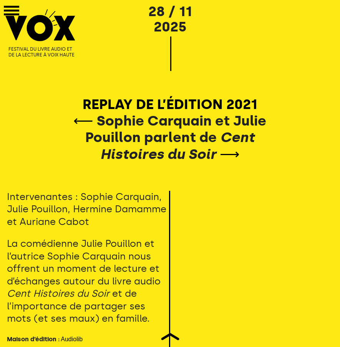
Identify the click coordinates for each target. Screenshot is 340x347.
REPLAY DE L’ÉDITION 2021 (170, 104)
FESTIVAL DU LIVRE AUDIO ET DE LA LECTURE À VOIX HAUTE (41, 52)
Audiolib (72, 339)
